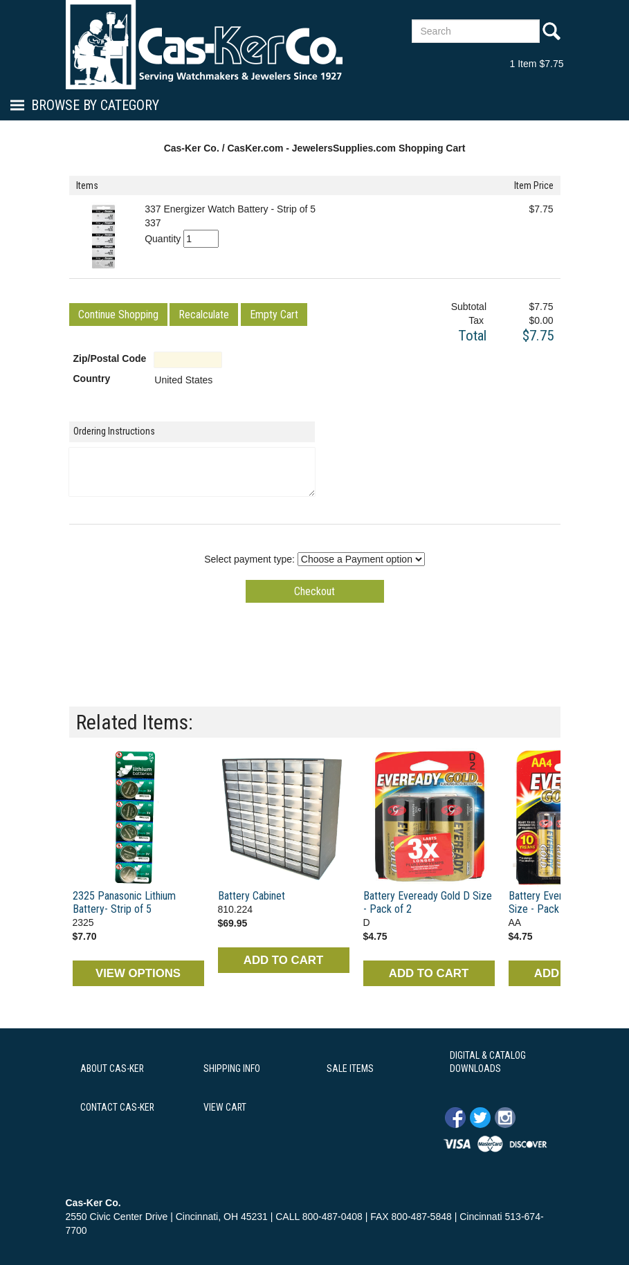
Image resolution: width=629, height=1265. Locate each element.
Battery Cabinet (251, 895)
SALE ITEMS (350, 1068)
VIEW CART (224, 1107)
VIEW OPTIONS (138, 973)
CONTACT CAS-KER (117, 1107)
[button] (118, 314)
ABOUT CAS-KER (112, 1068)
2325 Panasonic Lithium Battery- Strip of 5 (124, 902)
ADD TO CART (283, 960)
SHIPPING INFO (231, 1068)
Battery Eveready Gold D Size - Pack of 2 (427, 902)
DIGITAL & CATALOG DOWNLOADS (488, 1062)
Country (92, 378)
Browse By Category (95, 105)
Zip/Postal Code (110, 358)
